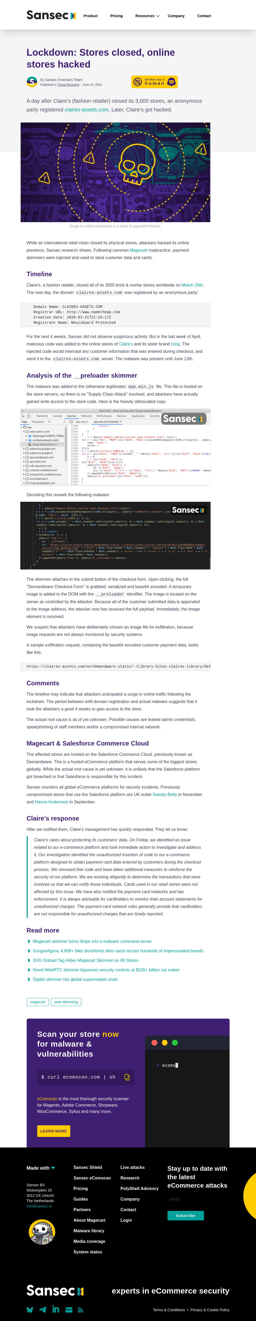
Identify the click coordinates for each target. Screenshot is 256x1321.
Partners (82, 1209)
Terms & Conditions (169, 1310)
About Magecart (89, 1220)
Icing (175, 344)
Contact (204, 16)
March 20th (192, 285)
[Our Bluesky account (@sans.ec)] (30, 1309)
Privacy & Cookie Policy (210, 1310)
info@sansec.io (39, 1206)
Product (91, 16)
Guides (80, 1199)
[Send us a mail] (69, 1310)
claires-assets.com (87, 110)
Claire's (126, 344)
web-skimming (66, 1002)
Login (126, 1220)
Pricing (116, 16)
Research (129, 1178)
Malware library (88, 1231)
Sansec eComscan (92, 1178)
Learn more (53, 1131)
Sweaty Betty (164, 794)
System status (87, 1252)
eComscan (47, 1099)
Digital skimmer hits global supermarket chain (75, 979)
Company (176, 16)
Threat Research (68, 85)
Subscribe (186, 1216)
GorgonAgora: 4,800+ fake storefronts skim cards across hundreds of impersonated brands (118, 951)
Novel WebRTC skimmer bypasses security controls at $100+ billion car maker (106, 970)
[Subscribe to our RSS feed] (80, 1310)
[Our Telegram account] (43, 1308)
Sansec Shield (87, 1167)
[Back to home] (51, 15)
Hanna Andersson (51, 802)
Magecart (139, 250)
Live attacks (132, 1167)
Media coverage (89, 1241)
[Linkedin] (56, 1309)
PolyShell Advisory (139, 1188)
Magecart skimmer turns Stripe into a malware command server (92, 941)
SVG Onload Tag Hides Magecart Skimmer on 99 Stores (85, 960)
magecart (37, 1002)
